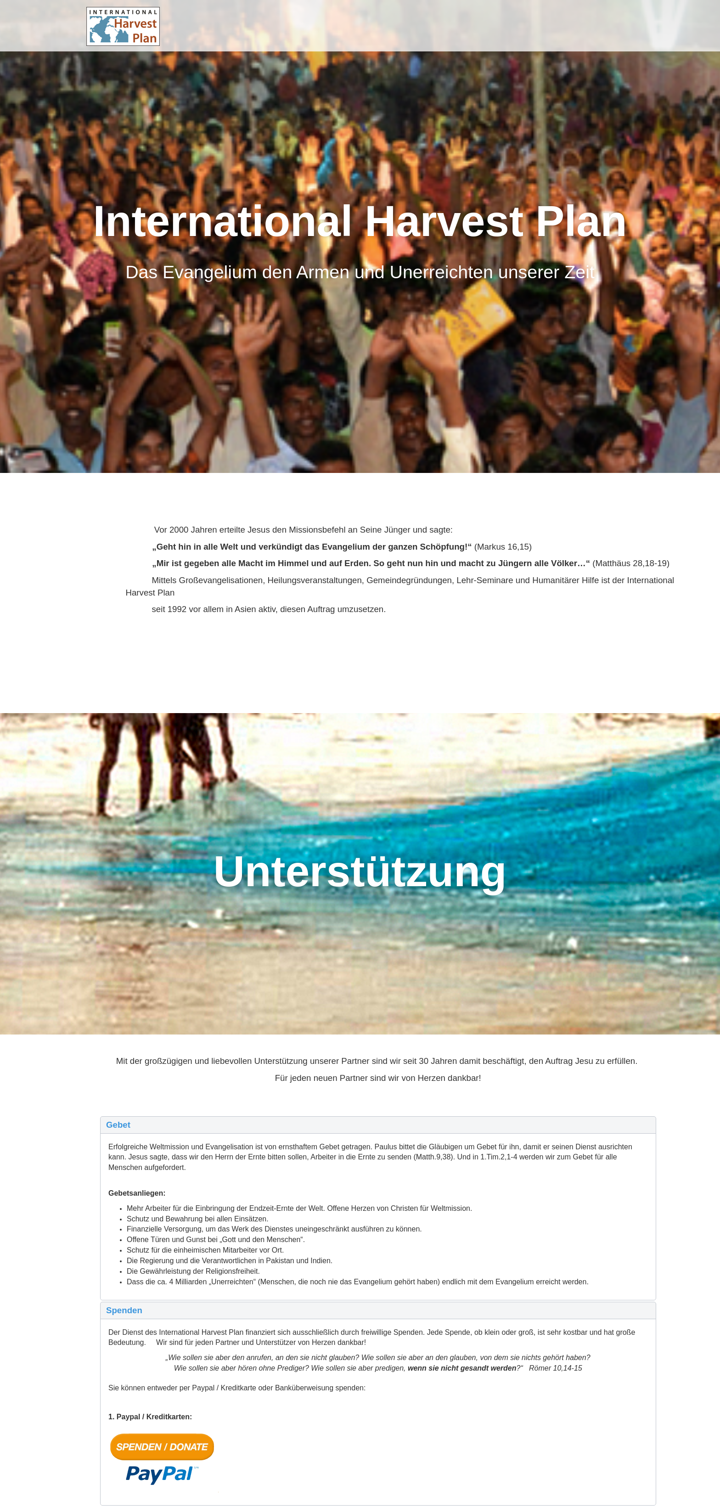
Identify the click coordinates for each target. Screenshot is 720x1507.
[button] (378, 1125)
